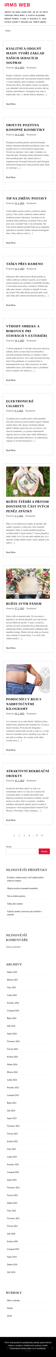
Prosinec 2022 (13, 1164)
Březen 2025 (12, 980)
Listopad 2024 (13, 1010)
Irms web (17, 5)
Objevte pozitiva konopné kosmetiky (22, 888)
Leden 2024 (12, 1080)
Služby (10, 1308)
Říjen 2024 (11, 1018)
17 (37, 835)
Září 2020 (11, 1234)
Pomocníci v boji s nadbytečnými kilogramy (23, 704)
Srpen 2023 (12, 1118)
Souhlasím (28, 1352)
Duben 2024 (12, 1064)
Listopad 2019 (13, 1249)
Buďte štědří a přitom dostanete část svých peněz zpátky (27, 506)
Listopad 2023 (13, 1095)
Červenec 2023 (13, 1126)
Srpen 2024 (12, 1034)
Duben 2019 (12, 1264)
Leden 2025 (12, 995)
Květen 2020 (12, 1241)
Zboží (9, 1316)
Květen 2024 (12, 1057)
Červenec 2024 (13, 1041)
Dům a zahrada (13, 1300)
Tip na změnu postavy (26, 198)
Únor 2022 (11, 1211)
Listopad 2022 (13, 1172)
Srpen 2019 (12, 1257)
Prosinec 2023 (13, 1087)
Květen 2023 (12, 1141)
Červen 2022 (12, 1195)
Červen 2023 (12, 1134)
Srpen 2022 (12, 1180)
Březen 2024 (12, 1072)
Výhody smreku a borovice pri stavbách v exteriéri (26, 331)
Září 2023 (11, 1111)
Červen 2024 (12, 1049)
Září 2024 (11, 1026)
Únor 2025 (11, 987)
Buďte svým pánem (24, 604)
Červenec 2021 (13, 1218)
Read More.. (11, 104)
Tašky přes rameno (24, 264)
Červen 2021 (12, 1226)
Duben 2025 (12, 972)
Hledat (8, 847)
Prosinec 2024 (13, 1003)
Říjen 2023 (11, 1103)
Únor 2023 (11, 1149)
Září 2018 (11, 1272)
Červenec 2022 (13, 1187)
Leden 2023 (12, 1157)
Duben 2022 (12, 1203)
